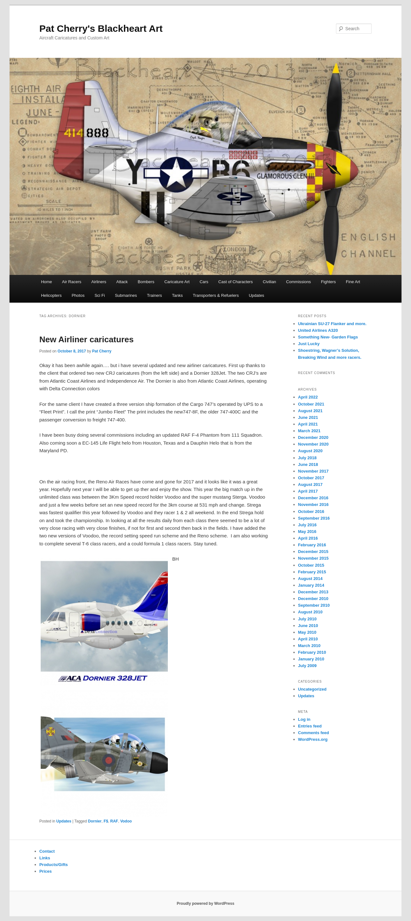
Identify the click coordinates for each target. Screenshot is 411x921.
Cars (204, 281)
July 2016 (307, 524)
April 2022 (308, 397)
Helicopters (51, 295)
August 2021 (310, 410)
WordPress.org (313, 739)
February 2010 (312, 652)
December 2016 (313, 497)
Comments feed (313, 732)
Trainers (154, 295)
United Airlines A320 (318, 330)
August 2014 (310, 578)
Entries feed (310, 726)
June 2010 (308, 625)
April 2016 (308, 538)
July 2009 (307, 665)
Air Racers (71, 281)
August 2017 (310, 484)
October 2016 (311, 511)
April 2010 (308, 639)
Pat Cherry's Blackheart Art (101, 28)
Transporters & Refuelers (216, 295)
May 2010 (307, 632)
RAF (114, 821)
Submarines (126, 295)
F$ (106, 821)
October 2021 (311, 404)
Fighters (328, 281)
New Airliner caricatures (86, 339)
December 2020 (313, 437)
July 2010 (307, 619)
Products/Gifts (53, 864)
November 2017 (313, 471)
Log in (304, 719)
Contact (47, 851)
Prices (45, 871)
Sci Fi (99, 295)
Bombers (146, 281)
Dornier (95, 821)
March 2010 (309, 645)
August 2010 (310, 612)
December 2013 (313, 592)
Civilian (269, 281)
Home (46, 281)
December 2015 (313, 551)
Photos (78, 295)
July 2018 (307, 457)
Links (44, 858)
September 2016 (314, 518)
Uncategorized (312, 689)
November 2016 (313, 504)
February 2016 (312, 544)
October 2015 (311, 565)
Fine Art (353, 281)
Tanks (177, 295)
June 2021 (308, 417)
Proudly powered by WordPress (205, 903)
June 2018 (308, 464)
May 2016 (307, 531)
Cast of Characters (235, 281)
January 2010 (311, 659)
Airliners (98, 281)
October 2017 (311, 477)
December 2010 (313, 598)
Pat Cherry (102, 351)
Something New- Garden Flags (328, 337)
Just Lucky (309, 343)
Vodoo (126, 821)
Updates (256, 295)
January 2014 (311, 585)
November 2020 (313, 444)
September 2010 (314, 605)
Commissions (298, 281)
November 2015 (313, 558)
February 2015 (312, 572)
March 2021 (309, 430)
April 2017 (308, 491)
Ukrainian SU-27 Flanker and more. (332, 323)
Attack (122, 281)
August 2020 (310, 450)
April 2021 (308, 424)
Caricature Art (176, 281)
